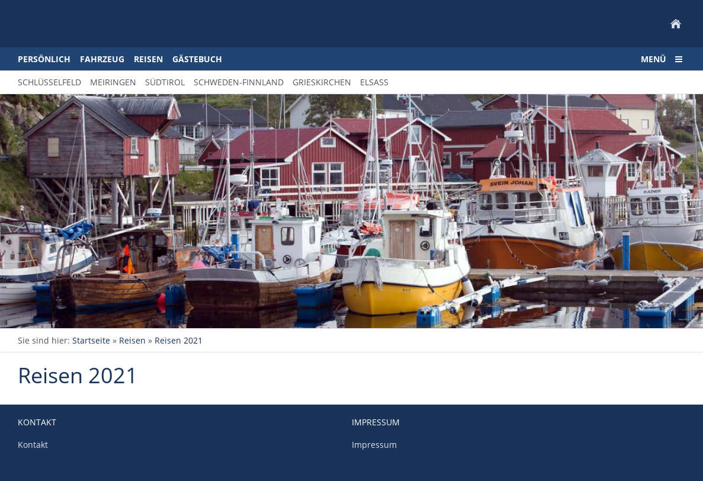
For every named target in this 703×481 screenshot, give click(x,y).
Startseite (91, 340)
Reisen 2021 (179, 340)
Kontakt (33, 444)
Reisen (132, 340)
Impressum (374, 444)
